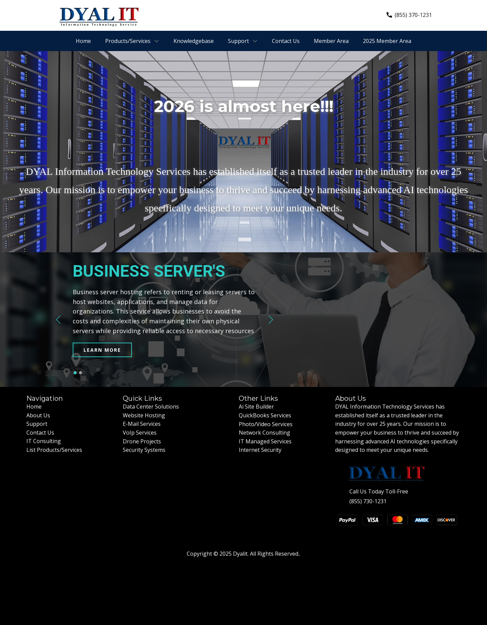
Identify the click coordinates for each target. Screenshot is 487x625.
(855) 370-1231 (409, 15)
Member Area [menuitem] (331, 41)
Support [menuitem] (238, 41)
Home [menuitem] (83, 41)
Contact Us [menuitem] (286, 41)
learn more (102, 350)
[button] (58, 319)
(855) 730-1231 (368, 501)
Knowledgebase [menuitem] (193, 41)
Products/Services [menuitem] (127, 41)
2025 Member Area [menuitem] (387, 41)
